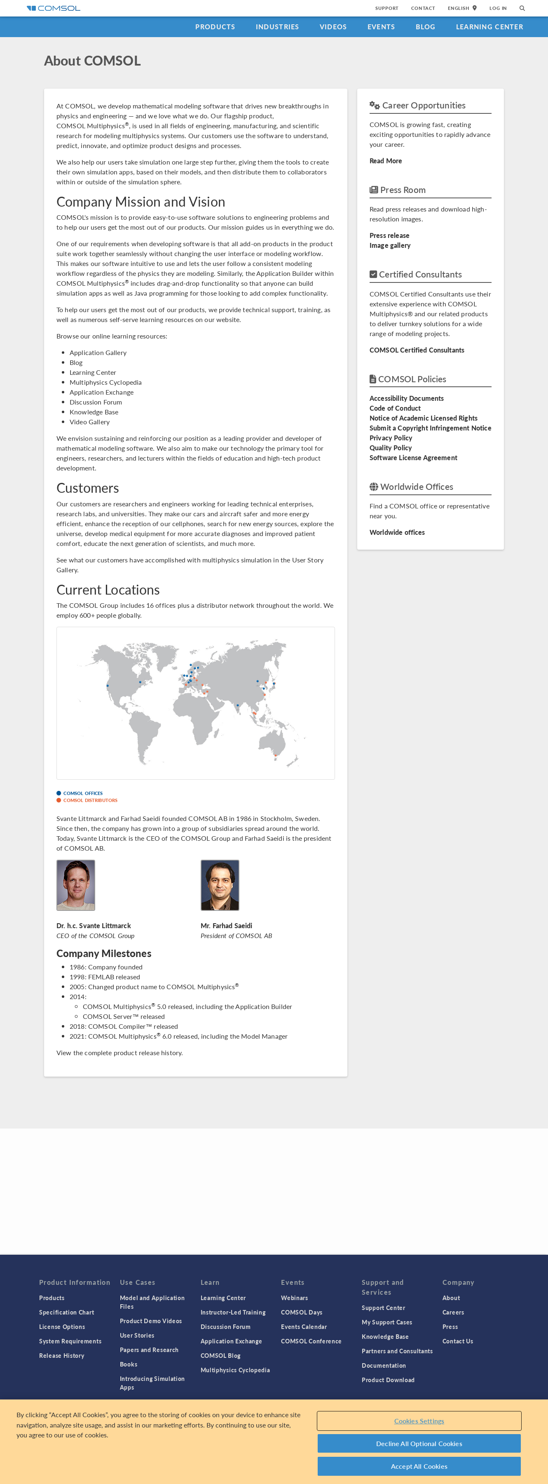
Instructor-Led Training (233, 1312)
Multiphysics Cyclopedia (106, 382)
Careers (453, 1312)
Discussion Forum (96, 402)
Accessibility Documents (407, 398)
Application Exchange (101, 392)
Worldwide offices (397, 532)
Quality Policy (391, 447)
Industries (278, 26)
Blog (426, 26)
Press (450, 1326)
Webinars (294, 1298)
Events (382, 26)
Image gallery (390, 245)
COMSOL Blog (221, 1355)
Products (215, 26)
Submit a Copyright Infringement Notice (431, 428)
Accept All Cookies (419, 1466)
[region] (274, 1441)
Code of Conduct (395, 408)
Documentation (384, 1365)
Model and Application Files (152, 1302)
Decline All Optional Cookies (419, 1443)
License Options (62, 1326)
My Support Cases (387, 1322)
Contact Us (458, 1341)
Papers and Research (149, 1349)
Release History (61, 1355)
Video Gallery (90, 421)
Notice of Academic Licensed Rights (424, 418)
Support (387, 8)
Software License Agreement (413, 457)
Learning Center (489, 26)
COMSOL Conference (311, 1341)
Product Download (388, 1380)
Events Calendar (304, 1326)
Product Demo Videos (151, 1321)
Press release (390, 235)
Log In (498, 8)
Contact (423, 8)
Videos (333, 26)
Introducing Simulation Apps (152, 1382)
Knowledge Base (94, 411)
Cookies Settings (419, 1420)
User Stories (137, 1335)
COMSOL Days (302, 1312)
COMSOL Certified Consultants (417, 350)
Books (129, 1364)
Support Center (383, 1307)
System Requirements (70, 1341)
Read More (386, 160)
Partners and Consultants (397, 1351)
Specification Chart (66, 1312)
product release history (147, 1052)
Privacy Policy (391, 437)
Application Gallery (98, 352)
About (451, 1298)
